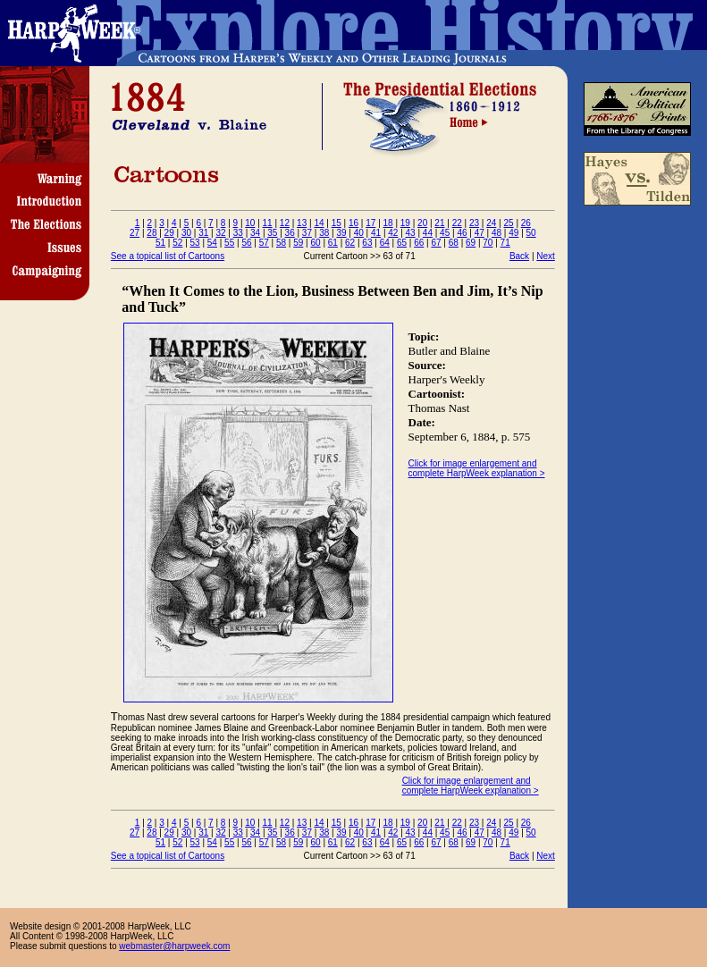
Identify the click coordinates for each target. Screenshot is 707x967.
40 (359, 233)
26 (526, 223)
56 (246, 243)
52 (177, 243)
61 (333, 243)
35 (272, 233)
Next (545, 256)
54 (212, 243)
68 (454, 243)
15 (336, 223)
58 (281, 243)
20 (422, 223)
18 (388, 223)
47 (479, 233)
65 (402, 243)
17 (370, 223)
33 (238, 233)
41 (376, 233)
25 (508, 223)
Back (519, 256)
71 (505, 243)
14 (319, 223)
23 (474, 223)
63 (367, 243)
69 (471, 243)
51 (160, 243)
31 (203, 233)
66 (419, 243)
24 (491, 223)
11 (268, 223)
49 (513, 233)
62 (350, 243)
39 (341, 233)
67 (436, 243)
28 (151, 233)
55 (229, 243)
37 (307, 233)
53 (195, 243)
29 (169, 233)
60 (316, 243)
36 (290, 233)
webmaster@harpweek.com (174, 946)
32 (220, 233)
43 (411, 233)
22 (457, 223)
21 (439, 223)
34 (255, 233)
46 (462, 233)
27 (134, 233)
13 (302, 223)
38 (324, 233)
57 (264, 243)
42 (393, 233)
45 (445, 233)
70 (487, 243)
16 (353, 223)
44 (428, 233)
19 (405, 223)
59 (298, 243)
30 (186, 233)
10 (250, 223)
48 (496, 233)
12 (285, 223)
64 (385, 243)
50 (531, 233)
